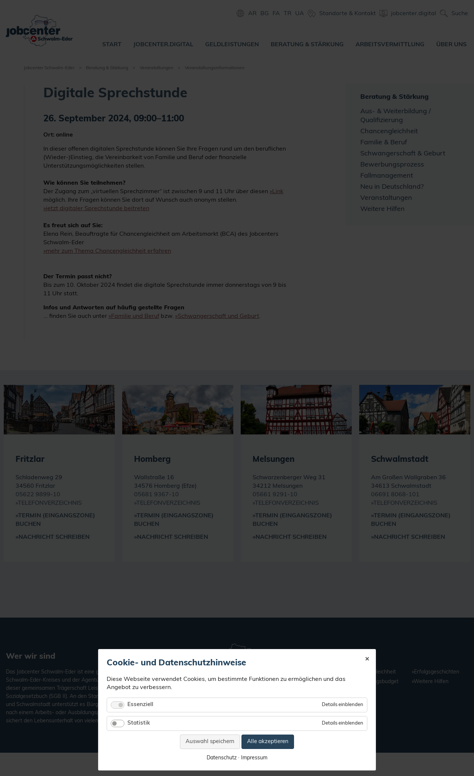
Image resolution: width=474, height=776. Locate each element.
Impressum (254, 758)
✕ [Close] (367, 658)
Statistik (138, 723)
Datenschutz (222, 758)
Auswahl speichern (210, 742)
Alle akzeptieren (267, 742)
